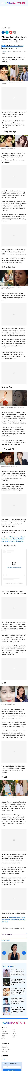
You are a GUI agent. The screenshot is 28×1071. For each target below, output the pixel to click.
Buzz (13, 1031)
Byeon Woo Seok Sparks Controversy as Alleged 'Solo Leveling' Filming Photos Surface (18, 1000)
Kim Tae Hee (19, 45)
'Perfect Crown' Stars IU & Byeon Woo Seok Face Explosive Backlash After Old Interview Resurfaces (18, 991)
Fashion (14, 1035)
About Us (3, 1046)
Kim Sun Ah (11, 48)
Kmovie (3, 1035)
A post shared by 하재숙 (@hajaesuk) (14, 583)
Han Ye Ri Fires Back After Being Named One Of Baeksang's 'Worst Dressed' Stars (18, 1010)
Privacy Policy (5, 1051)
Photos (3, 1037)
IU (14, 45)
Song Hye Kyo (9, 45)
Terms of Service (5, 1049)
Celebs (14, 1033)
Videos (3, 1038)
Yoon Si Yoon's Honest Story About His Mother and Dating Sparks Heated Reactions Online (18, 972)
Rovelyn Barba (6, 51)
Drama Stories (5, 1033)
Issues (13, 1029)
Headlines (4, 1031)
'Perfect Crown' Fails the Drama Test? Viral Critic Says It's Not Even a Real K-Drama (18, 981)
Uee (16, 48)
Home (2, 1029)
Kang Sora (4, 48)
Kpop (13, 1037)
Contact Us (4, 1047)
